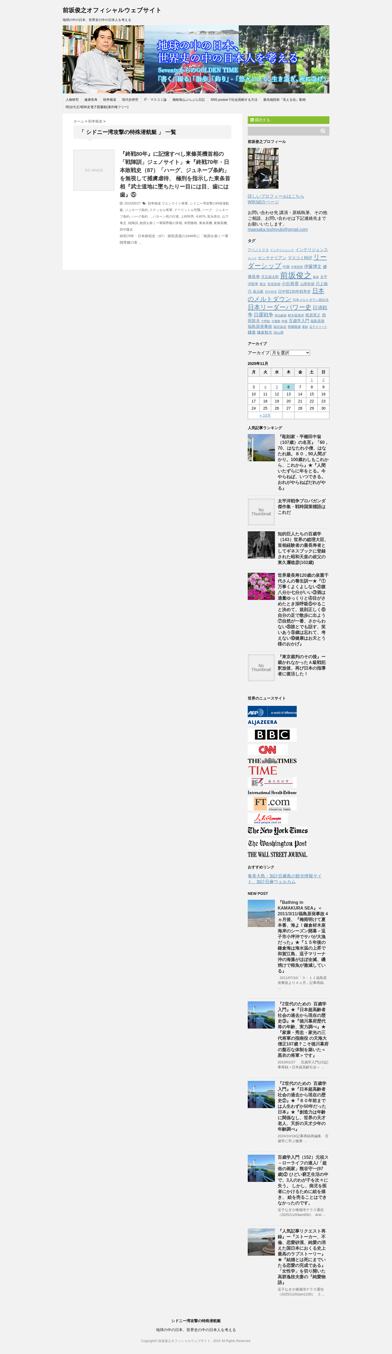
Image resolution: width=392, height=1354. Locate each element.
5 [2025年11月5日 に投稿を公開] (277, 387)
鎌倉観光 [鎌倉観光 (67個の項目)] (264, 332)
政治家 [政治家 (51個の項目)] (258, 292)
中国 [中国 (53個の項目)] (286, 267)
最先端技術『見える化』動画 (284, 100)
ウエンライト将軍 (175, 203)
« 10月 (265, 415)
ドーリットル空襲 (187, 210)
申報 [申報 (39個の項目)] (284, 321)
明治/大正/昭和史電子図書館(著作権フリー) (97, 107)
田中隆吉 (126, 229)
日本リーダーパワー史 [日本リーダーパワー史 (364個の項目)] (279, 307)
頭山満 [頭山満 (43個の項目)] (278, 332)
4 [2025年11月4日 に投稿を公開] (265, 387)
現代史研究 (130, 100)
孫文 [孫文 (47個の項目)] (262, 284)
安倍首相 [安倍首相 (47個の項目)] (273, 284)
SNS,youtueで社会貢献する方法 (234, 100)
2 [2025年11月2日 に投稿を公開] (323, 380)
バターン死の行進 (166, 216)
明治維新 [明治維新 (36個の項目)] (281, 315)
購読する (260, 120)
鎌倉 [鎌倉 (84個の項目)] (252, 332)
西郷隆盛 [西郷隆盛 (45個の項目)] (294, 326)
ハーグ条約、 (141, 216)
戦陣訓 (133, 223)
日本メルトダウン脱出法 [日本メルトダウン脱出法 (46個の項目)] (311, 300)
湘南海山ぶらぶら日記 (188, 100)
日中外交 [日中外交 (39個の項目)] (271, 291)
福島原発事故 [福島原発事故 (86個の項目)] (260, 326)
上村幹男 (187, 216)
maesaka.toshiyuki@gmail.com (278, 229)
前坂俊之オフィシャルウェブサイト (112, 10)
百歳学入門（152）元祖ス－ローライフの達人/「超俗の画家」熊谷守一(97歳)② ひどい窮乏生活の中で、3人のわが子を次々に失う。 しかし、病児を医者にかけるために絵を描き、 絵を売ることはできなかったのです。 (303, 1180)
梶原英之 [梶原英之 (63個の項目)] (313, 315)
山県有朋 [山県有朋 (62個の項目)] (307, 284)
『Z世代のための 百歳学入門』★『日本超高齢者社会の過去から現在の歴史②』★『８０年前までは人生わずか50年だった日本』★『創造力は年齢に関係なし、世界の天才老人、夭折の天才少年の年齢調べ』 (302, 1106)
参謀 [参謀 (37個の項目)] (316, 277)
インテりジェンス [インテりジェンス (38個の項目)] (282, 250)
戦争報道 (109, 100)
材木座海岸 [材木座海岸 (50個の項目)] (296, 315)
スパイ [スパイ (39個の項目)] (252, 258)
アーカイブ (259, 352)
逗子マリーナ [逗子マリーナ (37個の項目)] (318, 326)
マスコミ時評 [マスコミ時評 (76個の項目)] (300, 258)
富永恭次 (213, 216)
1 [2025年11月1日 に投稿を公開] (312, 380)
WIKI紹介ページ (263, 202)
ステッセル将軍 (160, 210)
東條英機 (220, 223)
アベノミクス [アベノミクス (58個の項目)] (258, 250)
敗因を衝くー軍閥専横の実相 (161, 223)
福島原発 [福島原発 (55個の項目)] (317, 321)
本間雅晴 (190, 223)
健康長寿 (90, 100)
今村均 (201, 216)
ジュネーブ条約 (136, 210)
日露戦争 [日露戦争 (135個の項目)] (263, 315)
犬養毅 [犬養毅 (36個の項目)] (275, 321)
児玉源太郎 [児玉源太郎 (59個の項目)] (270, 277)
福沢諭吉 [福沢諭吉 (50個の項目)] (279, 327)
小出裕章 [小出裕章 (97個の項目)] (290, 283)
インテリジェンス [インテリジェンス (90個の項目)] (311, 249)
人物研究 (72, 100)
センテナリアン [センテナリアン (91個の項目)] (272, 257)
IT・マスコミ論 (155, 100)
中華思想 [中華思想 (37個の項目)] (297, 267)
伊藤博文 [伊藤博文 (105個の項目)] (312, 266)
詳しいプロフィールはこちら (276, 196)
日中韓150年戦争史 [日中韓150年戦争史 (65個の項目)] (294, 291)
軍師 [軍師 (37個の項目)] (305, 326)
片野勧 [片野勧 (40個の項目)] (265, 321)
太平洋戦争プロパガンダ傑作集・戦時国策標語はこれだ (302, 507)
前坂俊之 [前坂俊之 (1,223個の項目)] (296, 275)
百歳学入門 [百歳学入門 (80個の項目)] (299, 321)
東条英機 (205, 223)
